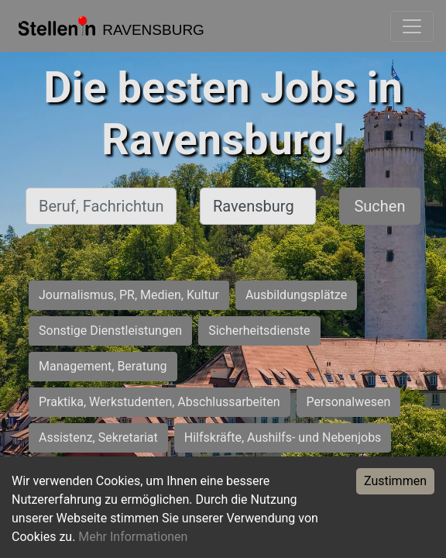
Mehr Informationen (132, 536)
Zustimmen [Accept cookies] (395, 481)
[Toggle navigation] (412, 26)
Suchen (379, 206)
